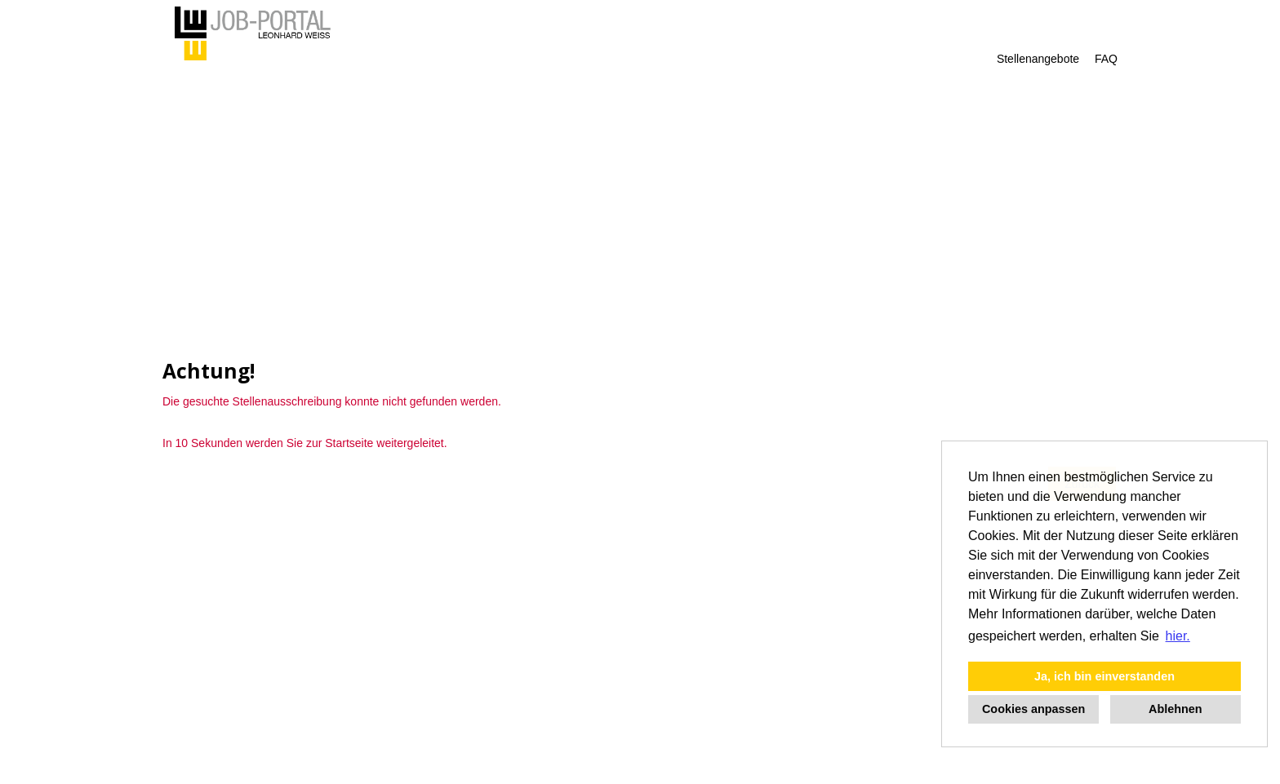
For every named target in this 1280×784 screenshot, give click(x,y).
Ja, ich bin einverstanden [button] (1104, 676)
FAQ (1106, 58)
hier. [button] (1178, 636)
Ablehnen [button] (1175, 708)
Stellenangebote (1038, 58)
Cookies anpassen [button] (1033, 708)
